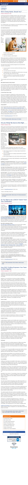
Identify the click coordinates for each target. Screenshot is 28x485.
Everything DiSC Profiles (7, 418)
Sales (7, 244)
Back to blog (3, 6)
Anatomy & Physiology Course (8, 424)
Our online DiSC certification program (7, 224)
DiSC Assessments (9, 262)
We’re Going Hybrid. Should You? (11, 11)
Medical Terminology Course (8, 422)
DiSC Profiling (12, 412)
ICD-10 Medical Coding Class (8, 425)
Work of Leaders (19, 244)
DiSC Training (15, 262)
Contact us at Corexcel (5, 405)
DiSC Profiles (7, 412)
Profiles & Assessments (7, 427)
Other (3, 263)
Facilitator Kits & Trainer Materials (9, 428)
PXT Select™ (10, 111)
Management (3, 244)
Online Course (14, 194)
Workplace (21, 243)
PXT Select (4, 195)
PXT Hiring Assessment (21, 194)
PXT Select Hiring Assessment (8, 421)
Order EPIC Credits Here (14, 433)
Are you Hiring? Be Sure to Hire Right (12, 123)
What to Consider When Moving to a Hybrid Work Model (14, 107)
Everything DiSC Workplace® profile (8, 217)
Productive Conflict (12, 244)
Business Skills (8, 194)
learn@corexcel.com (9, 115)
